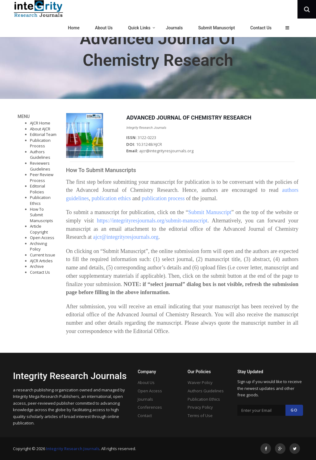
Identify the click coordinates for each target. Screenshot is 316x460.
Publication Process (40, 143)
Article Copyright (39, 229)
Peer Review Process (41, 177)
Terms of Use (200, 415)
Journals (145, 399)
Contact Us (40, 272)
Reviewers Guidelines (40, 166)
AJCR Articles (41, 261)
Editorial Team (43, 134)
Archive (37, 266)
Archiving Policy (38, 246)
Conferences (150, 407)
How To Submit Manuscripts (41, 214)
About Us (146, 382)
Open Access (42, 237)
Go (294, 410)
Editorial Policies (37, 189)
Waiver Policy (200, 382)
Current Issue (42, 255)
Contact (145, 415)
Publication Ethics (40, 200)
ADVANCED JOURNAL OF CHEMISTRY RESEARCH (188, 117)
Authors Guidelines (40, 154)
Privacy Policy (200, 407)
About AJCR (40, 129)
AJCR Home (40, 123)
